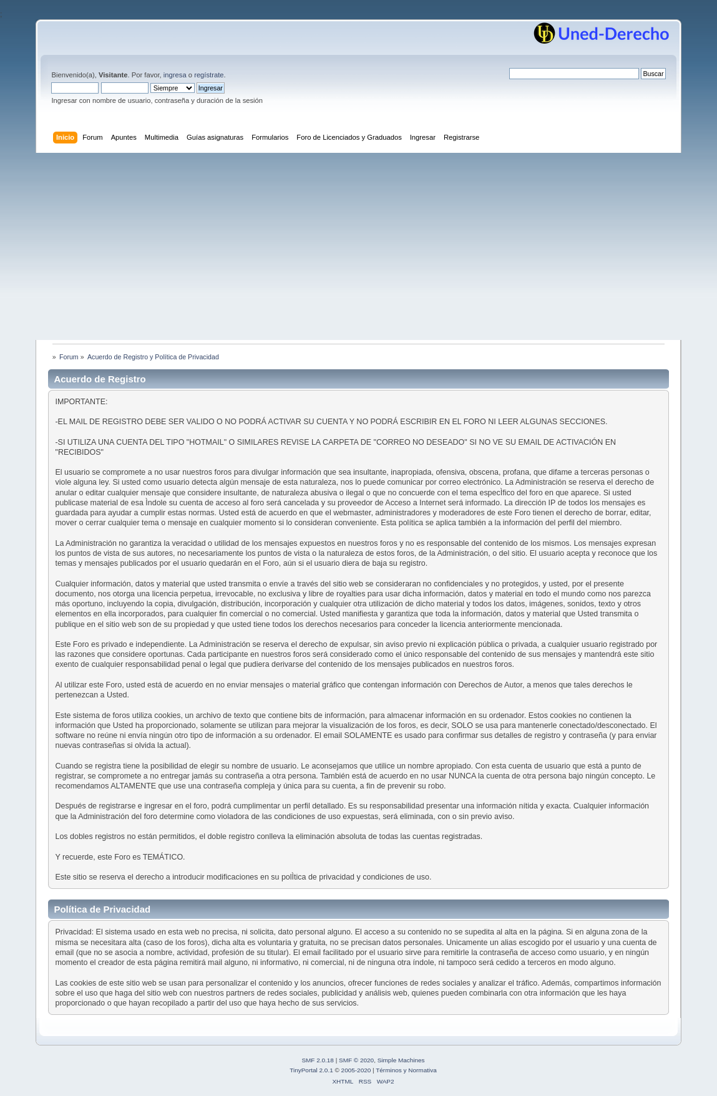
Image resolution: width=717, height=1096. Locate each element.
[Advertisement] (358, 246)
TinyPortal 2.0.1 (311, 1070)
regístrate (208, 75)
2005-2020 (356, 1070)
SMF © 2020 (356, 1060)
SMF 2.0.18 (317, 1060)
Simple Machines (401, 1060)
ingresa (175, 75)
